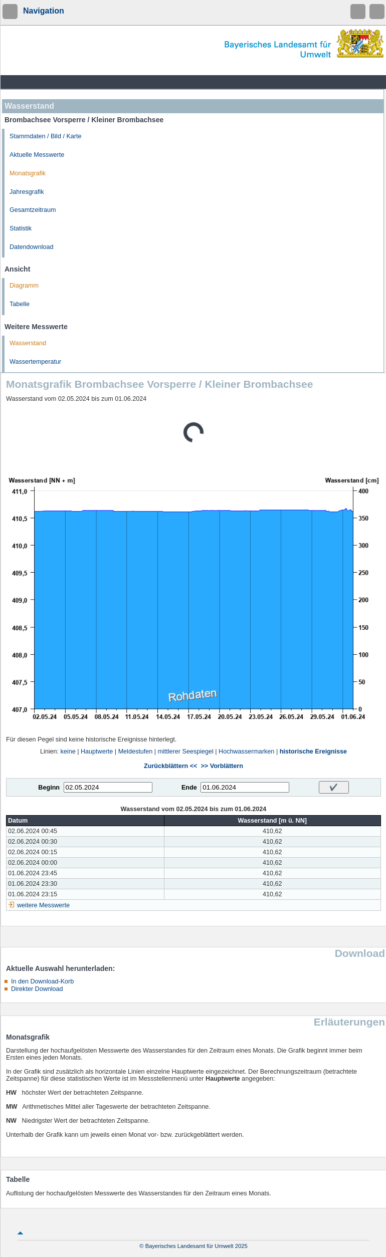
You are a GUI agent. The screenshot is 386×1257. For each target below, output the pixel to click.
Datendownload (32, 246)
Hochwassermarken (246, 751)
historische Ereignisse (313, 751)
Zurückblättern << (170, 766)
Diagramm (24, 285)
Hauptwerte (97, 751)
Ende (189, 787)
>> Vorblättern (222, 766)
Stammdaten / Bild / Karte (46, 136)
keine (68, 751)
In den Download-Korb (42, 981)
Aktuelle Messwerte (37, 154)
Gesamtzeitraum (33, 209)
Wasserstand (28, 343)
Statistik (21, 228)
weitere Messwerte (43, 905)
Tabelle (20, 304)
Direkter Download (37, 988)
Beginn (49, 787)
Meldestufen (135, 751)
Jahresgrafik (27, 191)
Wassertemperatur (35, 361)
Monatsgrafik (28, 173)
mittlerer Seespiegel (186, 751)
